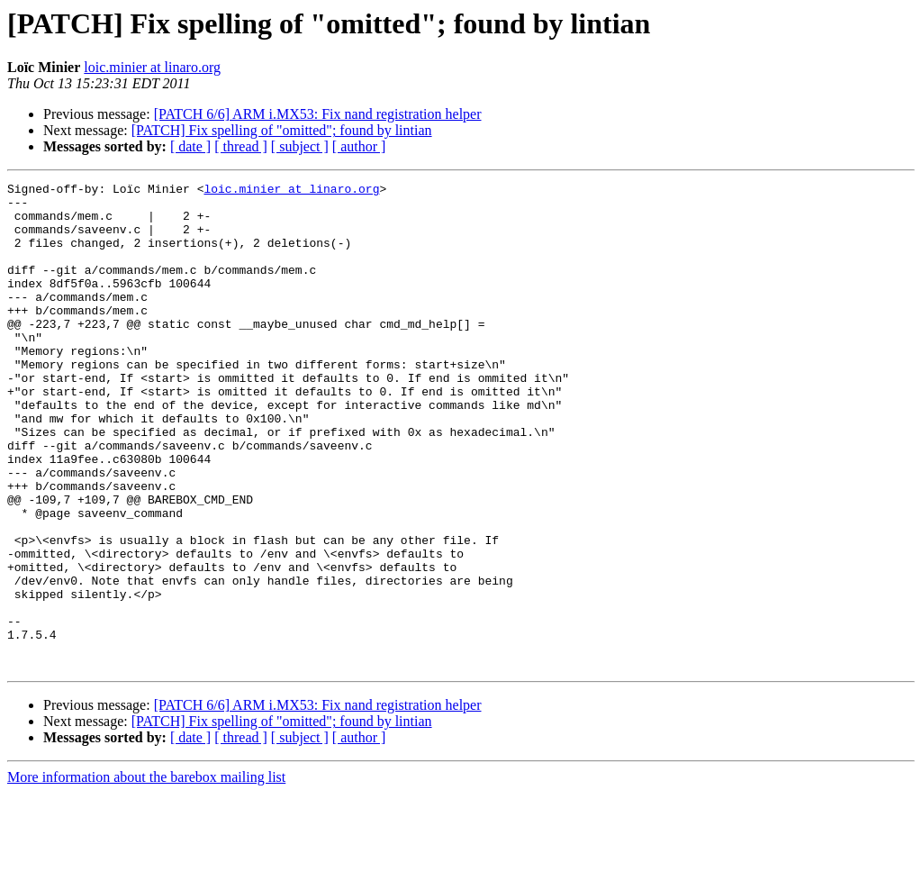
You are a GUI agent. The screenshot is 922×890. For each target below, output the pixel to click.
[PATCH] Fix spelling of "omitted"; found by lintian (281, 130)
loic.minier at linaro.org (152, 67)
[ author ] (359, 146)
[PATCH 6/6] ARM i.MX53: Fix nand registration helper (318, 114)
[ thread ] (240, 146)
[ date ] (190, 146)
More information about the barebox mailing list (146, 874)
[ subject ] (300, 146)
